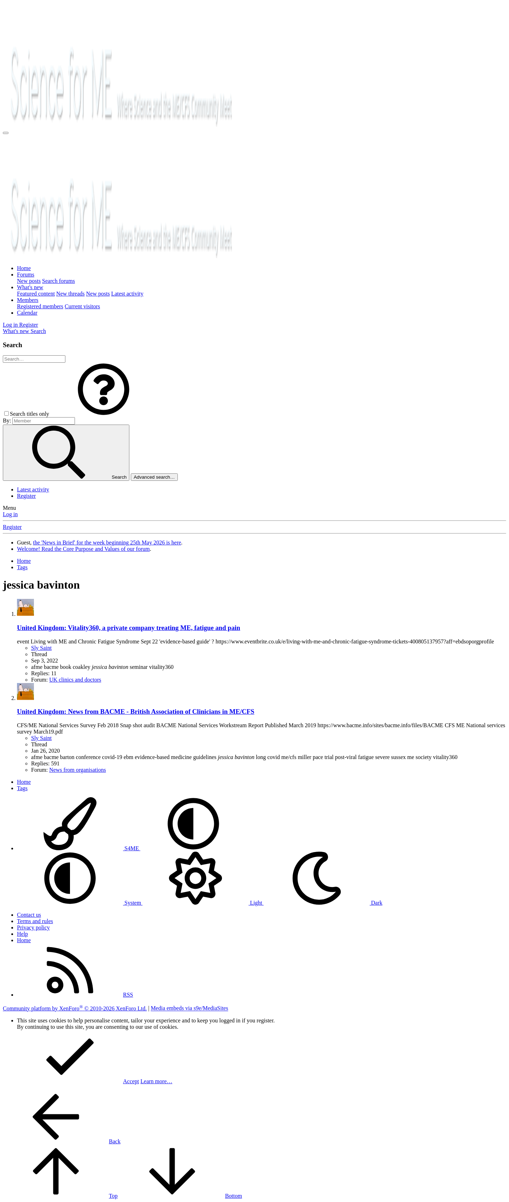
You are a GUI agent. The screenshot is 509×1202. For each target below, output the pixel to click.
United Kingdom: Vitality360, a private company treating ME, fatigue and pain (128, 627)
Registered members (40, 306)
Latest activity (127, 294)
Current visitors (82, 306)
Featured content (36, 294)
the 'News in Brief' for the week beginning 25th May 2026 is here (107, 542)
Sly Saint (41, 648)
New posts (29, 281)
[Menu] (5, 133)
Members (27, 300)
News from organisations (77, 770)
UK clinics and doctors (75, 680)
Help (22, 934)
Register (26, 496)
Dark (323, 903)
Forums (25, 275)
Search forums (58, 281)
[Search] (38, 331)
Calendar (27, 313)
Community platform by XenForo (75, 1008)
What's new (30, 287)
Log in (10, 514)
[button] (104, 414)
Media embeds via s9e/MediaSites (189, 1008)
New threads (70, 294)
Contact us (29, 915)
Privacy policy (33, 927)
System (79, 903)
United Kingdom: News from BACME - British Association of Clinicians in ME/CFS (135, 711)
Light (203, 903)
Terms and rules (35, 921)
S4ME (78, 848)
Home (24, 268)
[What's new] (16, 331)
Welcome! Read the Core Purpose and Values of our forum (83, 549)
